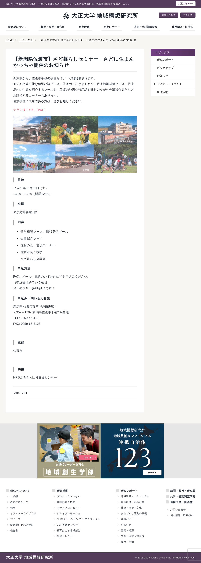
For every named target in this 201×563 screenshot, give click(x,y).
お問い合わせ (168, 15)
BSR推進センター (67, 524)
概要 (13, 507)
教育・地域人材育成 (132, 536)
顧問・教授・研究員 (52, 26)
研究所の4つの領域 (21, 524)
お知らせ (162, 76)
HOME (10, 40)
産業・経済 (127, 530)
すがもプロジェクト (68, 507)
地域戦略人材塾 (66, 502)
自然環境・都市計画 (132, 502)
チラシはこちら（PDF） (30, 109)
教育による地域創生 (68, 530)
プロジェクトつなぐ (68, 496)
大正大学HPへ (185, 3)
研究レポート (112, 26)
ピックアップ (165, 68)
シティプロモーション (70, 513)
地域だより (127, 519)
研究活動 (84, 26)
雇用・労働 (127, 541)
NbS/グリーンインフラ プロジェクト (78, 519)
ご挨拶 (14, 496)
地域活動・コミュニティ (135, 496)
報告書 (14, 530)
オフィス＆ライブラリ (23, 513)
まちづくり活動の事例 (134, 513)
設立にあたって (19, 502)
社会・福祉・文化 (131, 507)
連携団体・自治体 (182, 26)
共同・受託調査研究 (146, 26)
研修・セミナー (66, 536)
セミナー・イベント (169, 84)
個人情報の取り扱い (182, 515)
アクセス (187, 15)
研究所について (17, 26)
